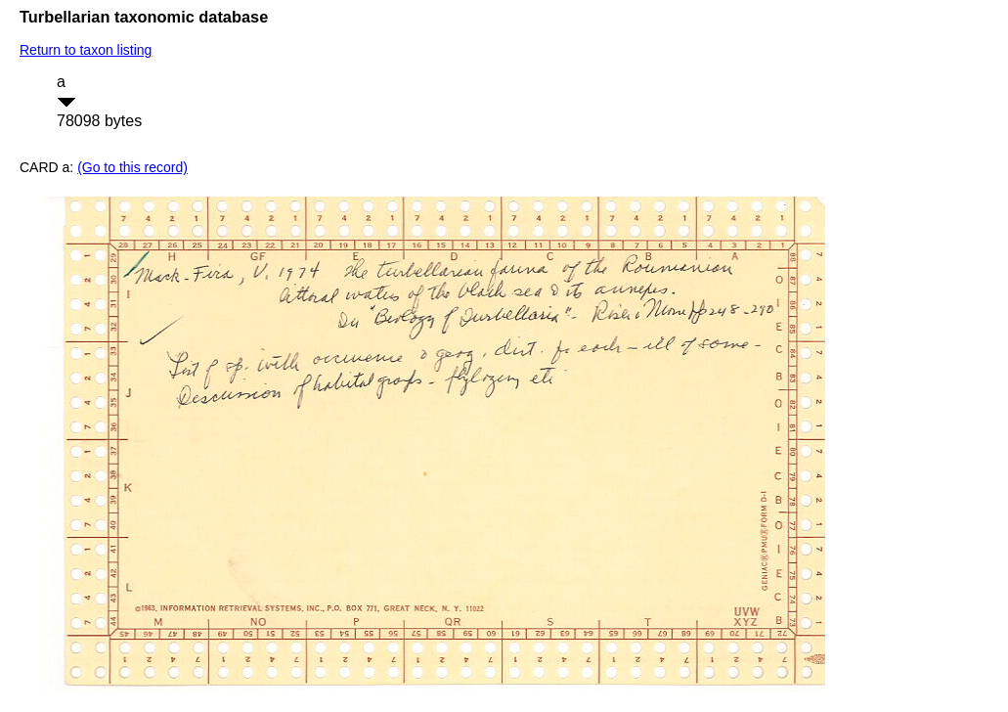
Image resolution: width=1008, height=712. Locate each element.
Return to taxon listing (86, 50)
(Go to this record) (132, 167)
